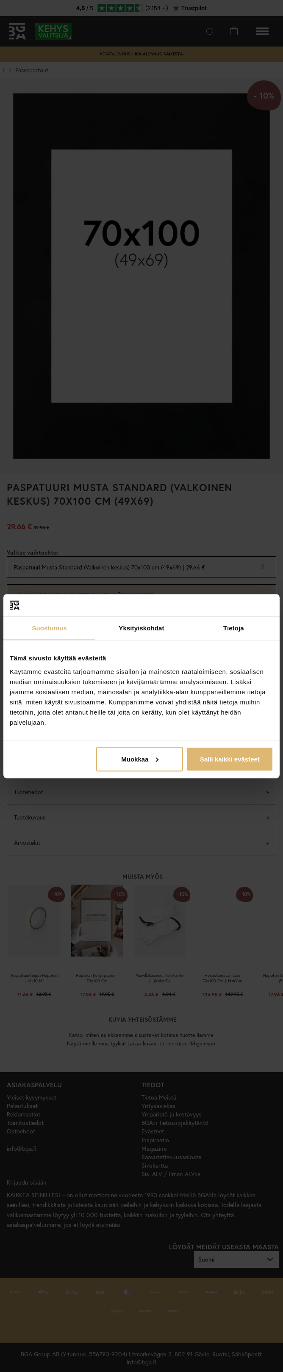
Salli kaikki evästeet (230, 758)
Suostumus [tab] (49, 628)
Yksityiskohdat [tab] (141, 628)
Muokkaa (139, 758)
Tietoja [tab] (233, 628)
